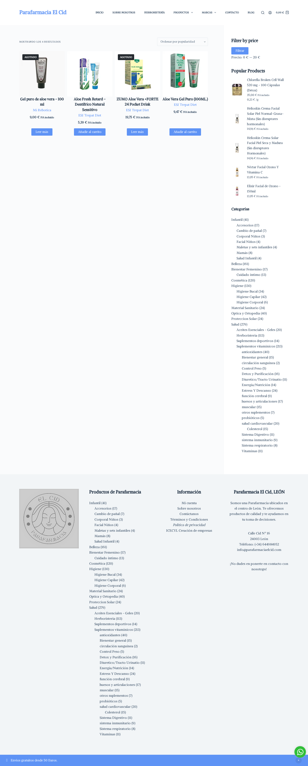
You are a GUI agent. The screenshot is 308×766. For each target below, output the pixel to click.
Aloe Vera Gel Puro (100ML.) (185, 99)
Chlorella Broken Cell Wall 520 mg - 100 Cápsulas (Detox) (265, 85)
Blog (251, 12)
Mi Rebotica (42, 110)
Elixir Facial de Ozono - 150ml (264, 188)
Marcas (210, 12)
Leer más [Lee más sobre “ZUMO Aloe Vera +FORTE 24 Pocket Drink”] (137, 132)
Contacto (232, 12)
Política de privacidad (189, 525)
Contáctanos (189, 514)
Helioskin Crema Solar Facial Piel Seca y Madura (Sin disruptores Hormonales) (265, 145)
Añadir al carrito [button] (89, 132)
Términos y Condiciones (189, 519)
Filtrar (239, 51)
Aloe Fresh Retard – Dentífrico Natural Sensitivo (90, 104)
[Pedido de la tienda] (182, 42)
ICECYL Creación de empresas (189, 530)
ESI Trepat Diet (89, 115)
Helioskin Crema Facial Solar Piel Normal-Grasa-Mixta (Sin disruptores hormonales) (265, 116)
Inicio (99, 12)
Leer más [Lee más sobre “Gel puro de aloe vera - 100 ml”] (42, 132)
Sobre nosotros (189, 508)
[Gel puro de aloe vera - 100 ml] (42, 74)
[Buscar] (262, 12)
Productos (183, 12)
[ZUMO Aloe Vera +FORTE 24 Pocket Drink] (137, 74)
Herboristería (154, 12)
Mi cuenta (189, 503)
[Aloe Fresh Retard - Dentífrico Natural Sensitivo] (90, 74)
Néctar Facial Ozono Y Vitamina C (263, 169)
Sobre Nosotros (123, 12)
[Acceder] (270, 12)
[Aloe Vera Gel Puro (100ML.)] (185, 74)
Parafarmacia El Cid (42, 12)
